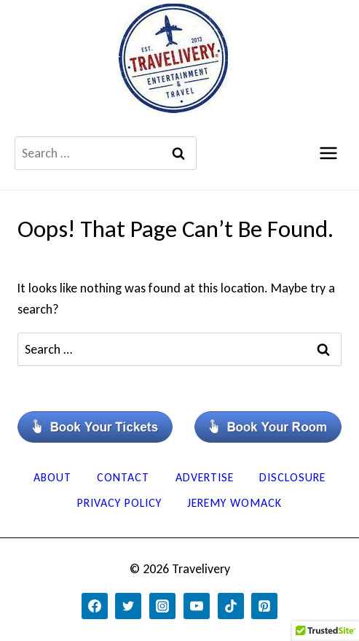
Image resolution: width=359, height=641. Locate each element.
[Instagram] (162, 606)
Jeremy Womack (234, 503)
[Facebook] (95, 606)
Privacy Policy (119, 503)
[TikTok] (231, 606)
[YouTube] (197, 606)
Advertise (204, 477)
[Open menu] (328, 153)
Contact (123, 477)
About (52, 477)
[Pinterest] (264, 606)
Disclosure (292, 477)
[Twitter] (128, 606)
